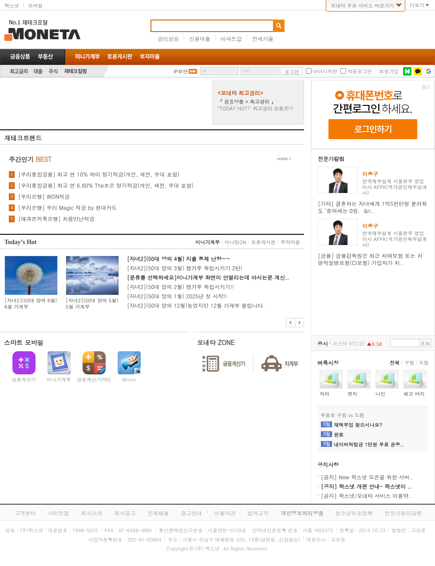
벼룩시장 (328, 362)
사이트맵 (58, 513)
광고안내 (191, 513)
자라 (324, 393)
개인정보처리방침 (302, 513)
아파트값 (231, 38)
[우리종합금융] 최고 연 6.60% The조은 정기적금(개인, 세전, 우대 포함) (106, 185)
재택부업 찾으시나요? (358, 425)
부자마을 (290, 242)
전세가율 (262, 38)
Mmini (128, 379)
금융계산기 (24, 379)
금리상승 (168, 38)
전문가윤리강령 (403, 513)
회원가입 (389, 71)
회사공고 (124, 513)
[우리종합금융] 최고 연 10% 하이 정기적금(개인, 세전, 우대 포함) (98, 174)
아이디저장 (325, 71)
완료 (339, 435)
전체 (394, 362)
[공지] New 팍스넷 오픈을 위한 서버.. (367, 477)
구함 (409, 362)
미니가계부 (207, 242)
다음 (299, 322)
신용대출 (199, 38)
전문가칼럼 (331, 158)
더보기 (417, 5)
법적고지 (258, 513)
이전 (290, 322)
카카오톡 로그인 (418, 71)
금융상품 (20, 56)
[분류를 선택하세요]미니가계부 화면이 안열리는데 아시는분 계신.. (208, 277)
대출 (38, 71)
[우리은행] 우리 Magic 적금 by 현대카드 (67, 207)
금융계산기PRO (94, 379)
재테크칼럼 (75, 71)
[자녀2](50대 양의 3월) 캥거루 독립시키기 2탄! (184, 268)
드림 (424, 362)
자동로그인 (360, 71)
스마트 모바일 (24, 342)
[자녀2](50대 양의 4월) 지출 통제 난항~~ (178, 258)
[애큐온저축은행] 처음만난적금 (56, 218)
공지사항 (328, 464)
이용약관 (225, 513)
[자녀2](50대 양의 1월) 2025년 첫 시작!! (177, 296)
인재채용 (158, 513)
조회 (425, 343)
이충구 (370, 173)
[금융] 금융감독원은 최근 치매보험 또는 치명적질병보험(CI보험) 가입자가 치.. (370, 259)
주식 (53, 71)
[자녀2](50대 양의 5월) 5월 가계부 (92, 303)
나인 (380, 393)
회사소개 (91, 513)
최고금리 (19, 71)
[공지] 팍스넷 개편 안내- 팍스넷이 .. (366, 486)
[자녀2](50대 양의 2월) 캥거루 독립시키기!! (180, 286)
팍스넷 (11, 5)
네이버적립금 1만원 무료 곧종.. (369, 445)
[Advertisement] (105, 102)
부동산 (45, 56)
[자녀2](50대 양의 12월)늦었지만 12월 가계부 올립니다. (196, 305)
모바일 (35, 5)
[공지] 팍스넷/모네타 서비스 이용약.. (366, 495)
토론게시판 (263, 242)
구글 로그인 (428, 71)
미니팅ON (235, 242)
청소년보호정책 (354, 513)
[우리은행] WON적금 (44, 196)
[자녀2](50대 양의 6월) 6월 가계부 (30, 303)
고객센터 (25, 513)
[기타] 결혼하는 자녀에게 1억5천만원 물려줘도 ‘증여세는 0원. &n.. (372, 207)
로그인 (292, 71)
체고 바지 (414, 393)
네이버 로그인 (407, 71)
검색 (279, 26)
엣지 (352, 393)
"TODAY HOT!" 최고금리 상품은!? (255, 108)
